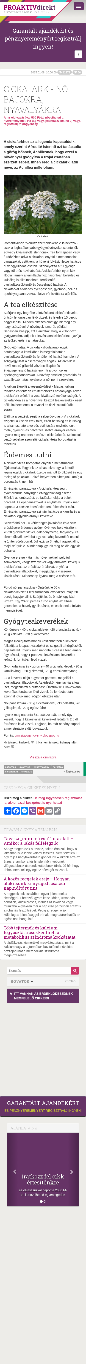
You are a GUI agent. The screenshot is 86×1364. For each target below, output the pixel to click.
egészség (11, 767)
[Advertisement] (43, 1048)
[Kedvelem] (32, 742)
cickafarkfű (11, 771)
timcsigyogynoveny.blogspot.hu (37, 735)
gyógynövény (42, 767)
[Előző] (12, 1169)
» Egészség (71, 771)
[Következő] (73, 1169)
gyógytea (25, 767)
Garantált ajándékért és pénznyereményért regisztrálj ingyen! (43, 38)
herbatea (58, 767)
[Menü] (79, 6)
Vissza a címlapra (43, 757)
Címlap (70, 981)
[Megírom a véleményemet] (12, 746)
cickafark (26, 771)
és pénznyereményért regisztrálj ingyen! (43, 1106)
